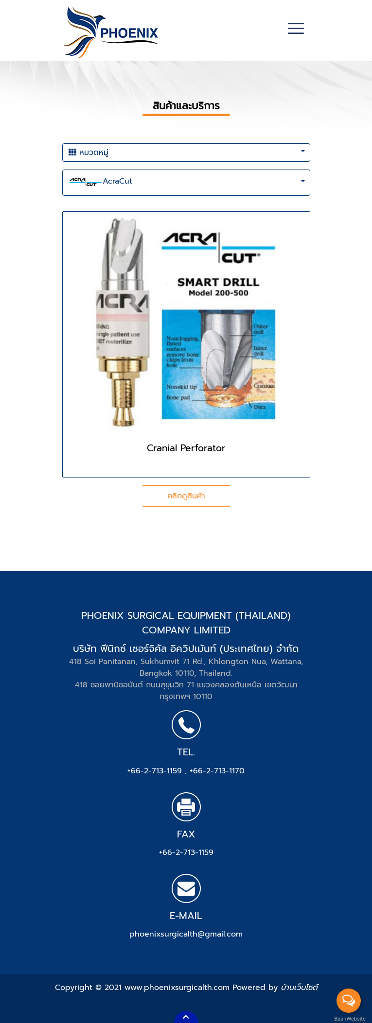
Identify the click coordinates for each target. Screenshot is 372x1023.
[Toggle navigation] (295, 29)
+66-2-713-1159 (156, 771)
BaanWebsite (349, 1019)
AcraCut (100, 182)
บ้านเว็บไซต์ (299, 987)
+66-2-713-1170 (217, 771)
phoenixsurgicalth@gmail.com (186, 934)
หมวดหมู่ (88, 152)
